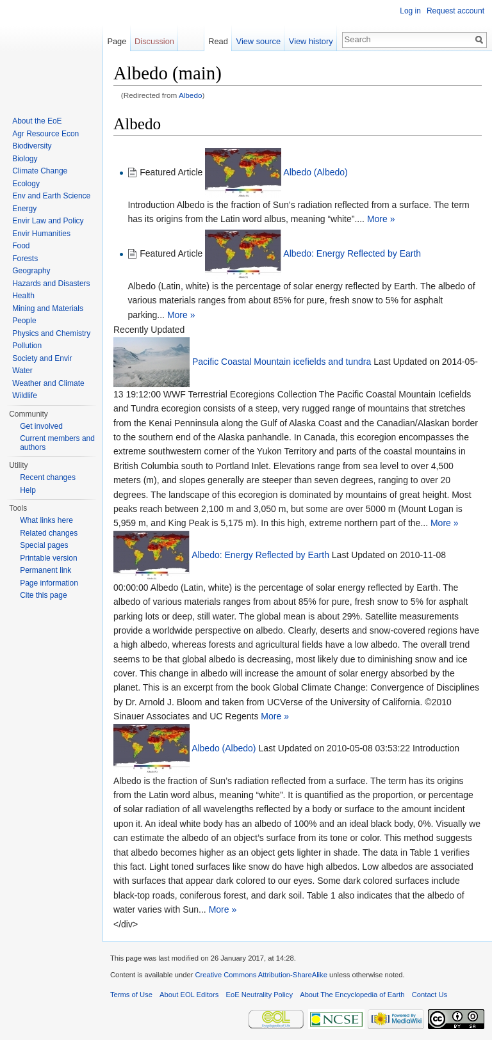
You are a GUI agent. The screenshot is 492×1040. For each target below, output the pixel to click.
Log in (410, 10)
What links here (46, 520)
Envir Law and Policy (47, 220)
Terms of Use (131, 994)
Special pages (44, 545)
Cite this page (43, 595)
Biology (24, 158)
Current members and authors (57, 443)
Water (22, 370)
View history (311, 41)
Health (23, 295)
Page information (49, 583)
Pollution (27, 345)
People (24, 320)
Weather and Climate (48, 383)
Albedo (190, 95)
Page (116, 41)
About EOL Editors (189, 994)
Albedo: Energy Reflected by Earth (352, 253)
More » (381, 219)
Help (28, 490)
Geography (31, 270)
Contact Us (429, 994)
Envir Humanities (41, 233)
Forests (25, 258)
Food (20, 245)
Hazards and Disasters (51, 283)
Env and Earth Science (51, 195)
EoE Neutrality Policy (259, 994)
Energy (24, 208)
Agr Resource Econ (45, 133)
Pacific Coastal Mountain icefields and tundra (281, 361)
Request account (455, 10)
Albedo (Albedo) (315, 172)
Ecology (26, 183)
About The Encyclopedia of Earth (352, 994)
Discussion (154, 41)
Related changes (49, 533)
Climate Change (39, 170)
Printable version (48, 558)
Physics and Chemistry (51, 333)
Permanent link (45, 570)
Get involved (41, 426)
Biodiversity (31, 145)
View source (258, 41)
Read (218, 41)
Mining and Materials (47, 308)
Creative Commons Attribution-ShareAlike (261, 975)
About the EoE (37, 120)
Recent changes (48, 477)
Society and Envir (42, 358)
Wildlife (24, 395)
